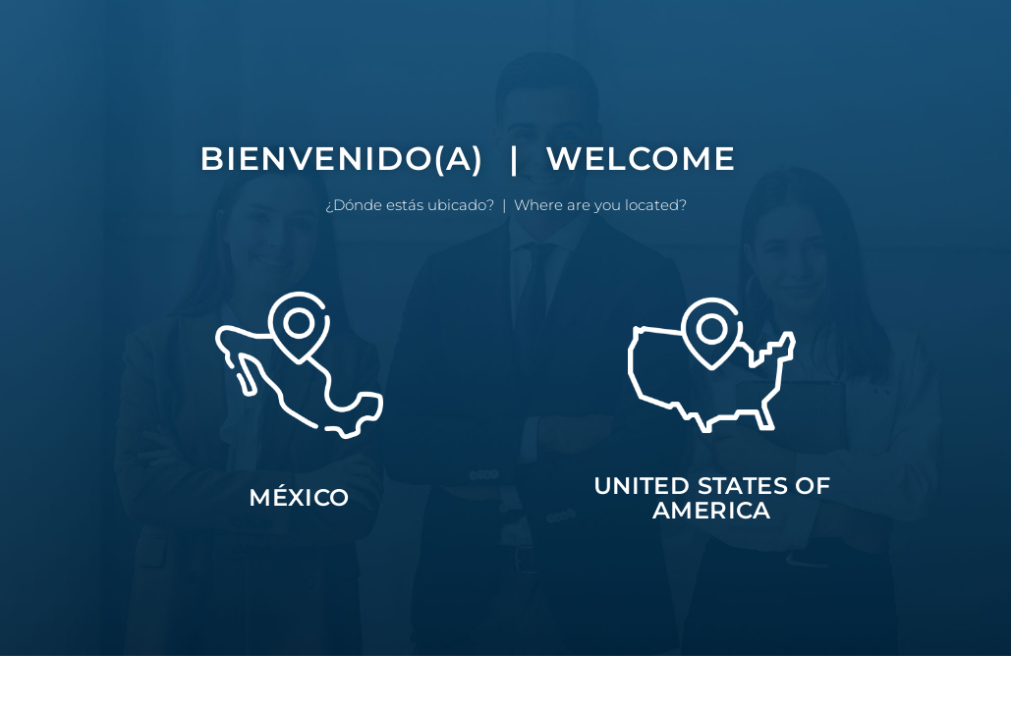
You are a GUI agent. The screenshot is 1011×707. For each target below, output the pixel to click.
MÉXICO (299, 497)
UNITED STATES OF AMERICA (711, 497)
